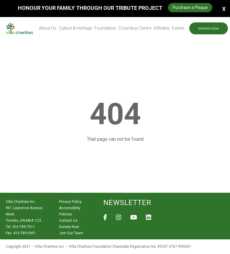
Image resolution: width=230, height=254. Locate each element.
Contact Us (68, 220)
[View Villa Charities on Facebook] (105, 219)
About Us (47, 28)
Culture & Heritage (75, 28)
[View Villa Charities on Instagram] (118, 219)
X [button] (224, 8)
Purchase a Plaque (190, 7)
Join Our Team (71, 233)
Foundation (105, 28)
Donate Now (208, 28)
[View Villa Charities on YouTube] (133, 219)
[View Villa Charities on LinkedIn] (148, 219)
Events (178, 28)
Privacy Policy (70, 202)
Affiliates (162, 28)
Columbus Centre (135, 28)
